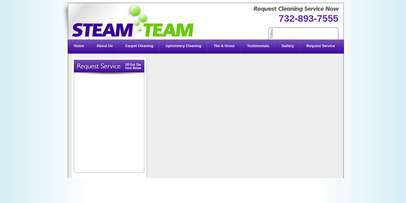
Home (79, 46)
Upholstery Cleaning (183, 46)
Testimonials (258, 46)
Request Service (320, 46)
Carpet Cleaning (139, 46)
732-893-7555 (308, 18)
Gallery (288, 46)
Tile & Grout (224, 46)
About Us (104, 46)
